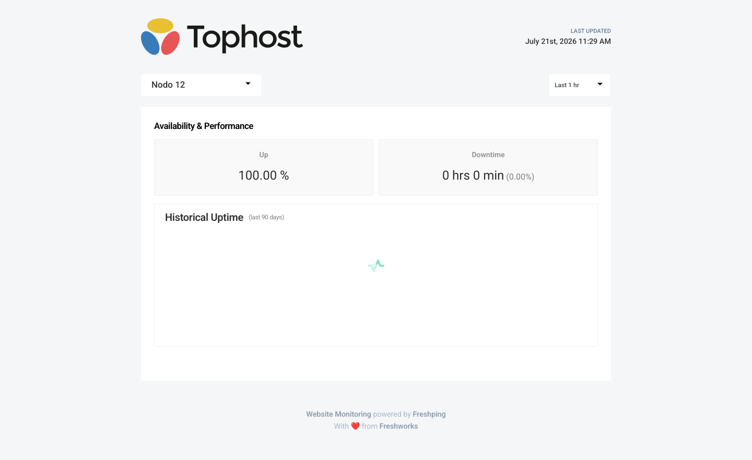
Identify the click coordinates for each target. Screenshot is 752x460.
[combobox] (201, 85)
